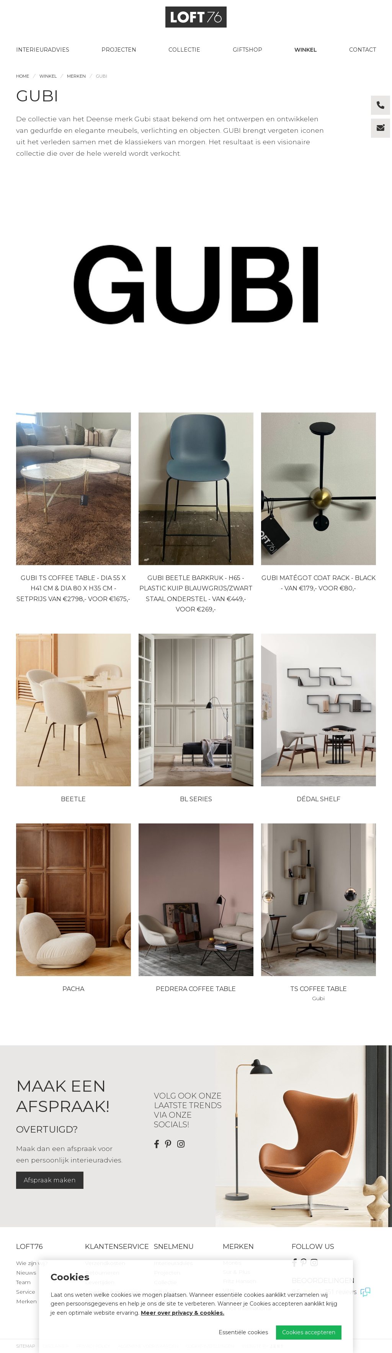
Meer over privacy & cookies (182, 1312)
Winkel (305, 49)
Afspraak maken (50, 1180)
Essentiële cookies (243, 1332)
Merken (76, 76)
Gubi (101, 76)
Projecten (118, 49)
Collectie (184, 49)
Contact (362, 49)
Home (22, 76)
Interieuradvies (42, 49)
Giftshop (247, 49)
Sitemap (25, 1346)
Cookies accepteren (308, 1332)
